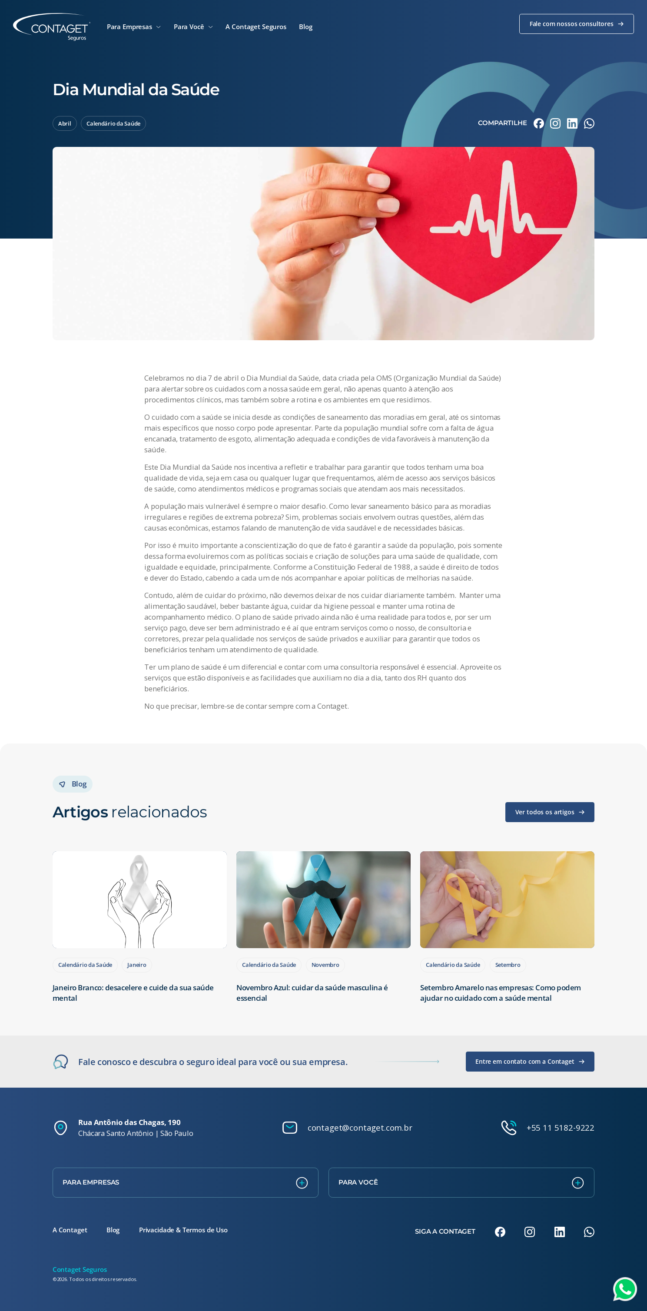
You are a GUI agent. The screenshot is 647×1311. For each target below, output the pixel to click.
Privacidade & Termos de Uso (183, 1229)
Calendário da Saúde (113, 123)
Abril (64, 123)
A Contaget (70, 1229)
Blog (112, 1229)
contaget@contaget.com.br (360, 1127)
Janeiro (136, 965)
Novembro (325, 965)
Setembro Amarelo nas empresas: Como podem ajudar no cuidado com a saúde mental (500, 992)
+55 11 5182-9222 (560, 1127)
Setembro (508, 965)
